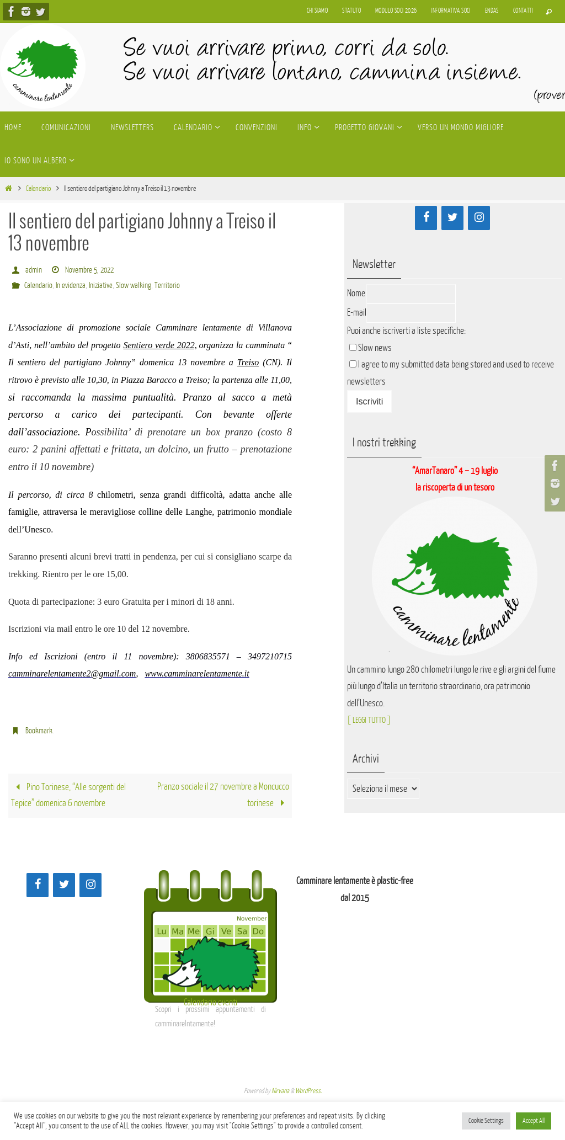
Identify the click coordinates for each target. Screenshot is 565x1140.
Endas (492, 10)
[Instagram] (479, 218)
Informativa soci (450, 10)
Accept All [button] (534, 1121)
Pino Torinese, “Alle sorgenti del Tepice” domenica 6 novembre (68, 796)
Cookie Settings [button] (486, 1121)
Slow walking (138, 285)
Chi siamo (317, 10)
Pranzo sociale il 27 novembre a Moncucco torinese (223, 796)
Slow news (375, 348)
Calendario (38, 188)
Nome (356, 293)
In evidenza (72, 285)
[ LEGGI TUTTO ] (371, 720)
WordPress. (308, 1091)
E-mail (356, 312)
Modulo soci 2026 (396, 10)
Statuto (351, 10)
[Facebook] (426, 218)
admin (33, 270)
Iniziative (104, 285)
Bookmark (38, 731)
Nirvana (280, 1091)
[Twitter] (452, 218)
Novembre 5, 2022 (91, 270)
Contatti (523, 10)
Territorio (173, 285)
